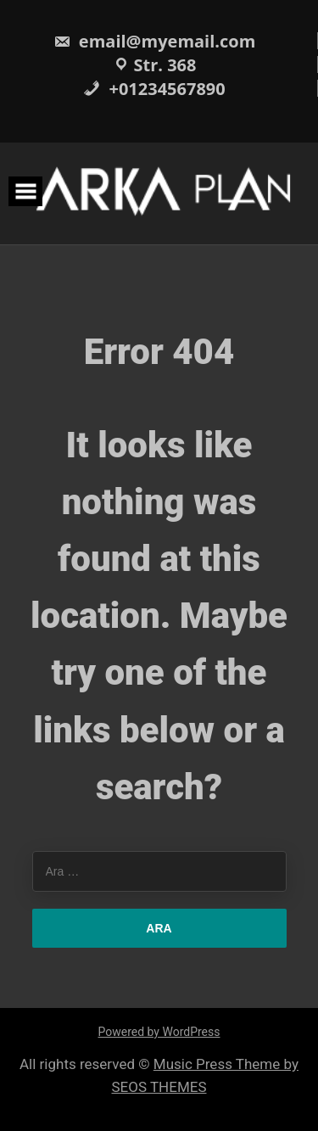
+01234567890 (154, 88)
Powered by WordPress (159, 1032)
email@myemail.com (154, 41)
